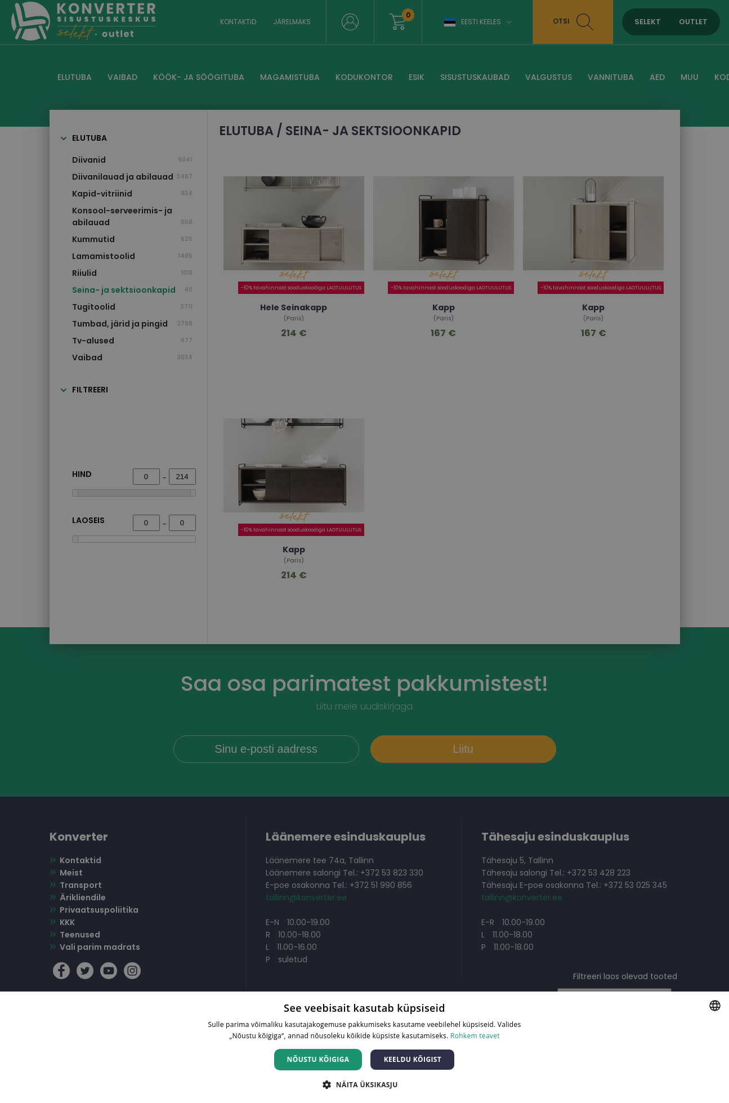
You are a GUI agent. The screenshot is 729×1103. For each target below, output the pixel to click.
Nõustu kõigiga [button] (318, 1059)
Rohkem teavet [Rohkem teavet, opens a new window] (475, 1036)
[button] (364, 1084)
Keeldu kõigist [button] (413, 1059)
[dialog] (364, 551)
